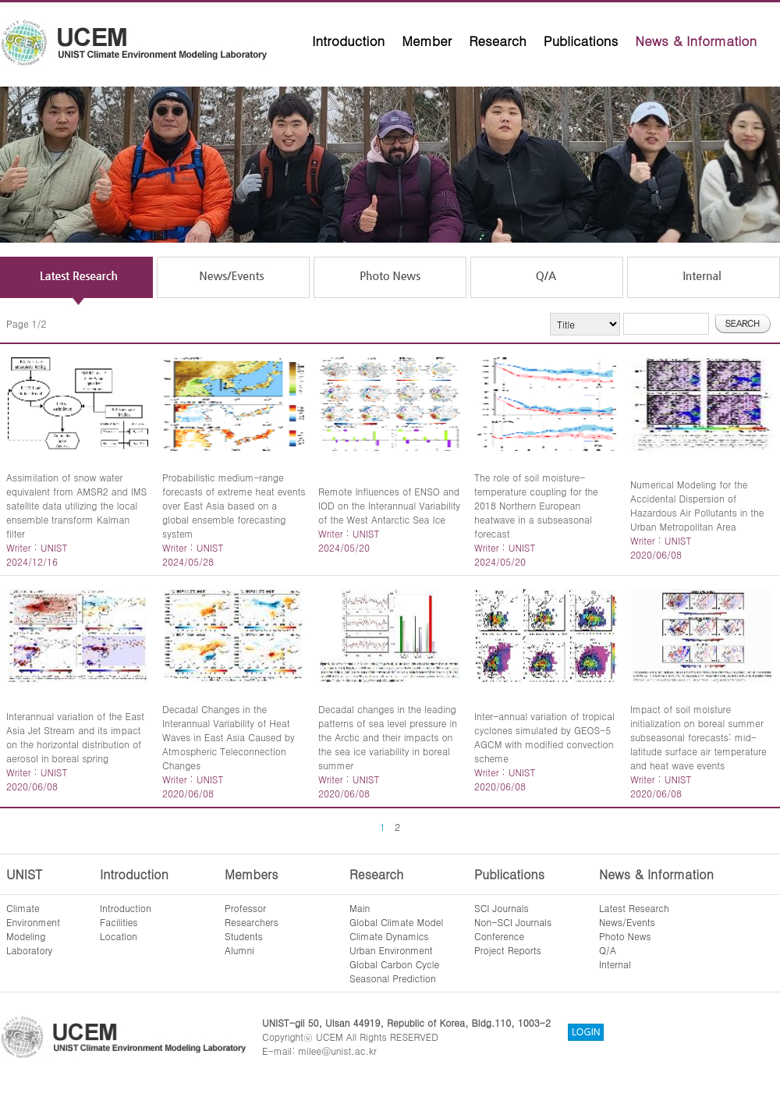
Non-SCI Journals (512, 921)
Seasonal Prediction (392, 978)
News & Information (696, 40)
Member (427, 40)
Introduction (348, 40)
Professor (245, 907)
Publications (581, 40)
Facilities (119, 921)
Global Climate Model (396, 921)
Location (118, 936)
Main (359, 907)
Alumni (239, 950)
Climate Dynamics (389, 936)
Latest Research (634, 907)
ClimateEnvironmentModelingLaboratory (33, 929)
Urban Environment (391, 950)
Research (497, 40)
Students (244, 936)
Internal (615, 964)
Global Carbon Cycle (394, 964)
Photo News (625, 936)
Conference (499, 936)
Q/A (607, 950)
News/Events (627, 921)
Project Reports (507, 950)
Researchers (251, 921)
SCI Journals (501, 907)
